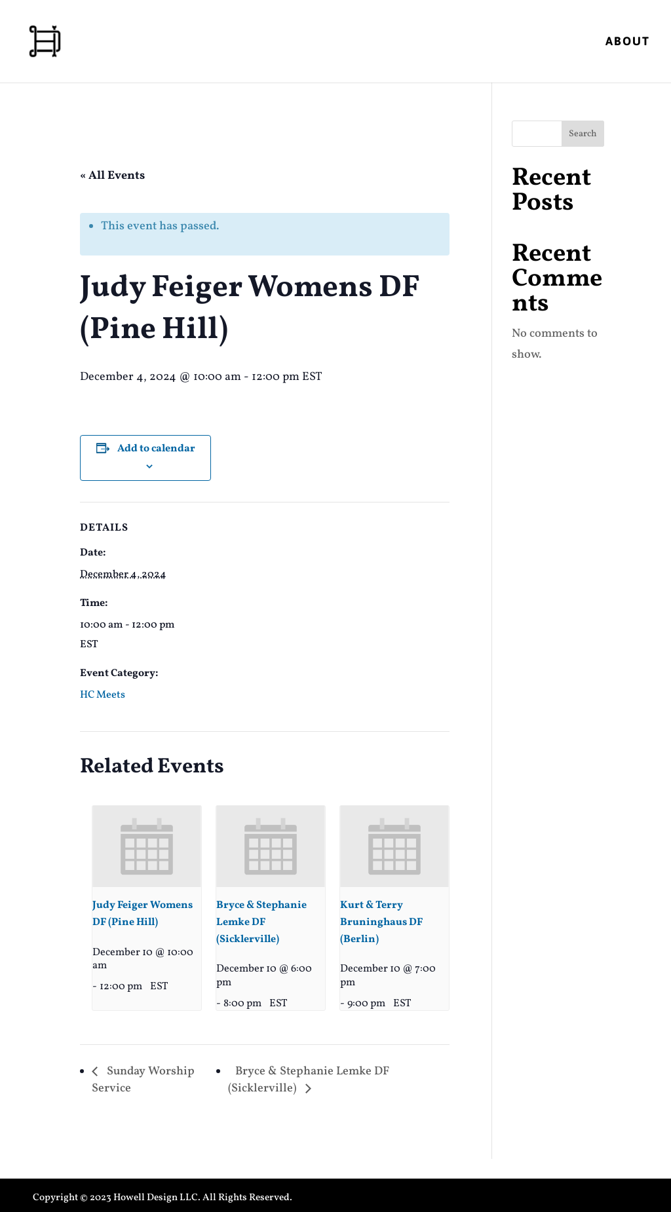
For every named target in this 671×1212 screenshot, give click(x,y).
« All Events (112, 176)
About (627, 42)
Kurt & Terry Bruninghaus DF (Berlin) (381, 922)
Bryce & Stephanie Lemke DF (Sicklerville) (261, 922)
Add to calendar (156, 449)
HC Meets (102, 695)
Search (583, 134)
